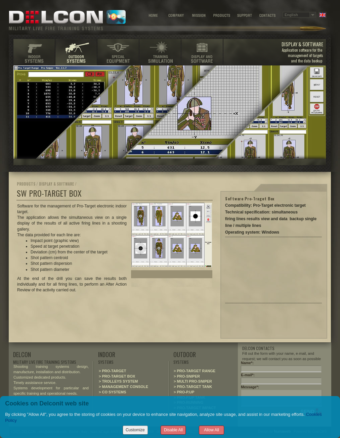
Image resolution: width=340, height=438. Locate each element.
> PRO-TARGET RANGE (194, 371)
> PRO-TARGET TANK (193, 387)
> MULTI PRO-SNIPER (193, 381)
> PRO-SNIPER (187, 376)
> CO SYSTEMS (112, 392)
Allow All (211, 430)
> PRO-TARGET (112, 371)
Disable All (173, 430)
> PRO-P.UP (184, 392)
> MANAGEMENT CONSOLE (123, 387)
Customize (135, 430)
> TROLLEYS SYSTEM (118, 381)
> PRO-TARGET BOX (117, 376)
